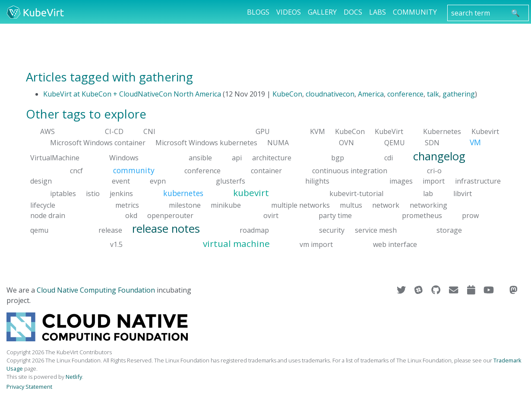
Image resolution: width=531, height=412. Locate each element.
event (121, 181)
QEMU (394, 142)
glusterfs (230, 181)
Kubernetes (442, 131)
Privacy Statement (29, 386)
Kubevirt (485, 131)
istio (93, 193)
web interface (395, 244)
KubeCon (287, 94)
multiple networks (300, 204)
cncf (76, 170)
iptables (63, 193)
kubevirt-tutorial (356, 193)
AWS (47, 131)
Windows (124, 157)
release (110, 229)
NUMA (278, 142)
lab (428, 193)
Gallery (322, 12)
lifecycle (42, 204)
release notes (166, 228)
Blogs (258, 12)
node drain (47, 215)
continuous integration (349, 170)
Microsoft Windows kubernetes (206, 142)
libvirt (462, 193)
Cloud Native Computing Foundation (96, 290)
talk (433, 94)
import (434, 181)
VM (475, 142)
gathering (458, 94)
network (385, 204)
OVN (346, 142)
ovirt (270, 215)
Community (415, 12)
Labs (377, 12)
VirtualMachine (54, 157)
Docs (353, 12)
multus (351, 204)
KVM (317, 131)
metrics (127, 204)
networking (428, 204)
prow (470, 215)
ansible (200, 157)
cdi (388, 157)
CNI (149, 131)
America (371, 94)
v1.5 (116, 244)
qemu (39, 229)
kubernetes (183, 193)
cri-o (434, 170)
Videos (288, 12)
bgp (337, 157)
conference (405, 94)
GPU (263, 131)
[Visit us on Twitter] (402, 290)
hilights (317, 181)
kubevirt (251, 193)
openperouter (170, 215)
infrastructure (478, 181)
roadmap (254, 229)
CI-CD (114, 131)
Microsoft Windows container (97, 142)
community (134, 170)
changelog (439, 155)
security (332, 229)
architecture (271, 157)
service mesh (376, 229)
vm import (316, 244)
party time (335, 215)
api (237, 157)
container (266, 170)
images (401, 181)
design (41, 181)
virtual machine (236, 243)
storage (449, 229)
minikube (226, 204)
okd (131, 215)
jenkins (121, 193)
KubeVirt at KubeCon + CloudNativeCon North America (132, 94)
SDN (432, 142)
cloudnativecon (330, 94)
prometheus (422, 215)
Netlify (74, 377)
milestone (185, 204)
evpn (158, 181)
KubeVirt (389, 131)
